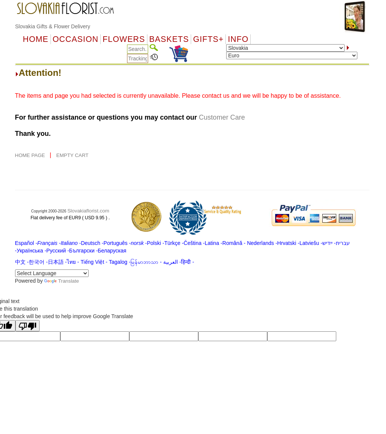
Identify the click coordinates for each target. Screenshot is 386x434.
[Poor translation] (27, 325)
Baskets (169, 39)
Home (36, 39)
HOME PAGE (30, 155)
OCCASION (76, 39)
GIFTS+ (208, 39)
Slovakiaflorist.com (88, 211)
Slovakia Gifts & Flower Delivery (52, 26)
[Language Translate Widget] (52, 273)
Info (238, 39)
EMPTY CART (72, 155)
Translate (61, 281)
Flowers (124, 39)
